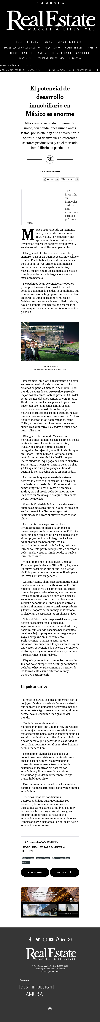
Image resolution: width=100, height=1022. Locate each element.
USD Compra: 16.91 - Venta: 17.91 (21, 70)
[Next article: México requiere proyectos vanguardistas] (64, 872)
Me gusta (50, 179)
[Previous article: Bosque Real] (35, 872)
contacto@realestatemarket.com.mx (50, 969)
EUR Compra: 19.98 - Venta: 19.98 (70, 70)
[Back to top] (50, 1008)
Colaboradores (28, 858)
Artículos (25, 862)
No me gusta (69, 179)
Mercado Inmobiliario (61, 858)
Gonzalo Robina (43, 858)
